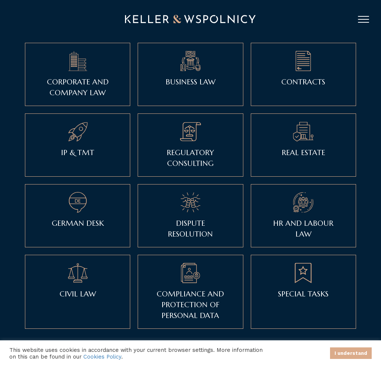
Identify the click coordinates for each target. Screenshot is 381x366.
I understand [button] (350, 353)
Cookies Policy (102, 356)
